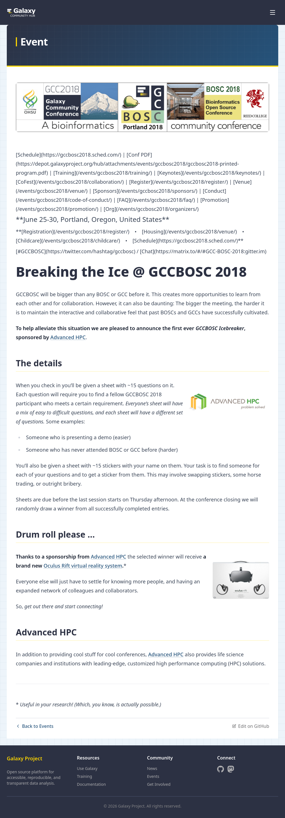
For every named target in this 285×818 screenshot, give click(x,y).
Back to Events (34, 726)
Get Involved (158, 784)
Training (84, 776)
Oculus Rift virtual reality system (83, 565)
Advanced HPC (68, 337)
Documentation (91, 784)
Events (153, 776)
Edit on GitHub (250, 726)
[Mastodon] (230, 769)
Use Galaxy (87, 768)
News (152, 768)
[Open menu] (272, 12)
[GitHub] (220, 769)
